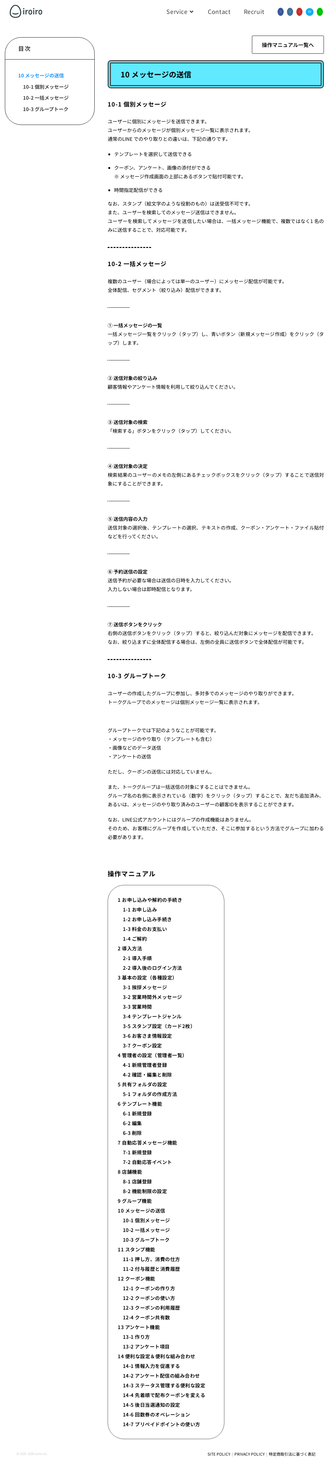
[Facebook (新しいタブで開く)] (281, 12)
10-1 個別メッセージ (46, 86)
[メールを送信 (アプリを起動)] (310, 12)
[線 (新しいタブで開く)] (320, 12)
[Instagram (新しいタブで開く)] (290, 12)
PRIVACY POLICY (249, 1454)
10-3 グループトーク (45, 109)
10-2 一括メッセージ (46, 97)
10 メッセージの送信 (41, 75)
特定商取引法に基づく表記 (292, 1454)
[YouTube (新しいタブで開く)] (299, 12)
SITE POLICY (219, 1454)
